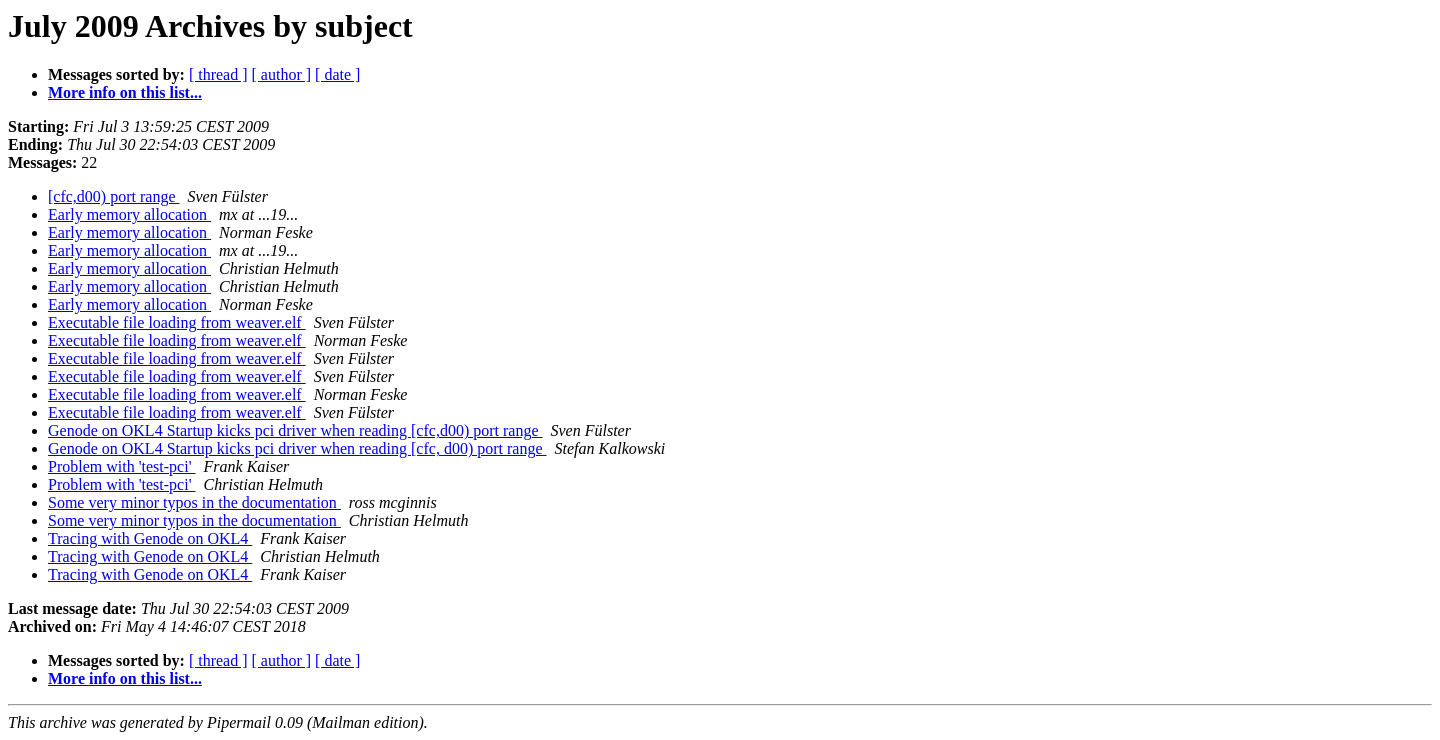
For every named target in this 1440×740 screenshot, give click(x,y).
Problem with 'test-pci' (122, 466)
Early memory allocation (129, 214)
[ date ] (337, 74)
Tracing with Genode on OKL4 (150, 538)
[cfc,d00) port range (114, 196)
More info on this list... (125, 92)
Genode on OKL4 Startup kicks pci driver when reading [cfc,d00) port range (295, 430)
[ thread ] (218, 74)
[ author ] (282, 74)
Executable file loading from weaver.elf (177, 322)
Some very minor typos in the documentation (194, 502)
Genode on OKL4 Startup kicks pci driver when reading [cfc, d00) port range (297, 448)
